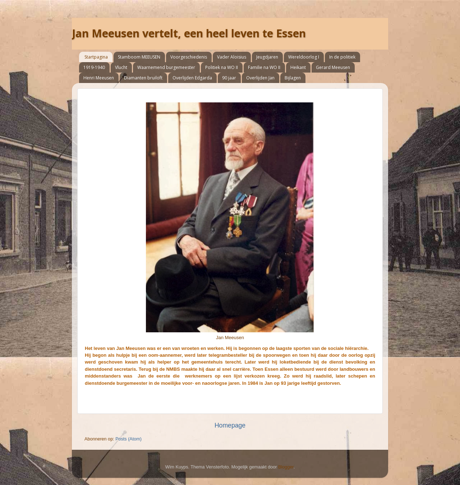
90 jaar (229, 78)
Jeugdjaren (267, 57)
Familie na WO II (264, 67)
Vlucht (121, 67)
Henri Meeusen (98, 78)
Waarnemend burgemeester (166, 67)
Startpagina (96, 57)
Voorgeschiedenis (188, 57)
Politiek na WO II (221, 67)
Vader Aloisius (231, 57)
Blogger (286, 467)
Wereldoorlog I (303, 57)
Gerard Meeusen (333, 67)
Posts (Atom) (128, 439)
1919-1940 (94, 67)
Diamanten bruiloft (143, 78)
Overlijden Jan (260, 78)
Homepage (230, 425)
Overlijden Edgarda (192, 78)
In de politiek (342, 57)
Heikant (298, 67)
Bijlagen (293, 78)
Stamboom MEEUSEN (139, 57)
